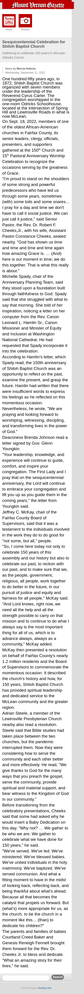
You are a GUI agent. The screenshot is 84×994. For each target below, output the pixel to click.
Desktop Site (44, 988)
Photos (25, 29)
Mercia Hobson (26, 68)
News (9, 29)
